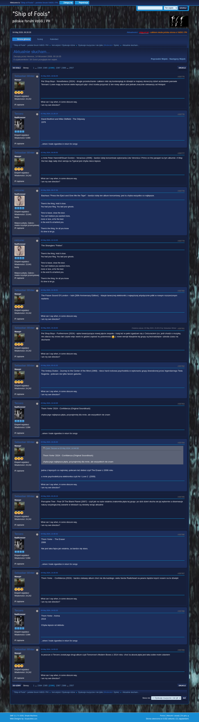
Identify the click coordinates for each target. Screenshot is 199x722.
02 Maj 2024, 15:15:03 (49, 328)
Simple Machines (31, 716)
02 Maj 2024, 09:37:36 (49, 190)
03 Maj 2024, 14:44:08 (49, 403)
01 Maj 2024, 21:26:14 (49, 114)
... (36, 68)
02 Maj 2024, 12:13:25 (49, 240)
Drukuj (182, 68)
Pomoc (162, 716)
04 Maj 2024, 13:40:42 (49, 534)
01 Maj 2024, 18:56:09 (49, 76)
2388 (63, 68)
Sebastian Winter (24, 76)
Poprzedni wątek (159, 59)
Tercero (18, 113)
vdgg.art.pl (144, 32)
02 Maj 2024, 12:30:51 (49, 290)
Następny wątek (177, 59)
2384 (39, 68)
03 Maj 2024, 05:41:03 (49, 365)
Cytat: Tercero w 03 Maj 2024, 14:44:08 (62, 448)
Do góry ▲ (185, 716)
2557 (71, 68)
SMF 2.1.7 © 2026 (17, 716)
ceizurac (19, 190)
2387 (58, 68)
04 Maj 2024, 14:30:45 (49, 573)
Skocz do (146, 698)
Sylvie (116, 45)
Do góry (17, 686)
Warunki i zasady (173, 716)
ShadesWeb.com (31, 719)
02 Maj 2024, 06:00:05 (49, 152)
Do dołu (17, 68)
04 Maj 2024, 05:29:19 (49, 496)
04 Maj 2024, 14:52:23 (49, 610)
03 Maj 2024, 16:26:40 (49, 442)
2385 (45, 68)
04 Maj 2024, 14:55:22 (49, 649)
